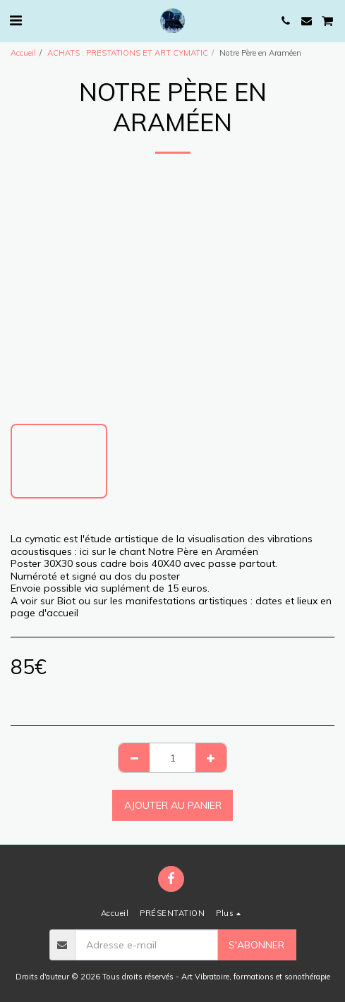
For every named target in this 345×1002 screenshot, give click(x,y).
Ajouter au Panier (173, 805)
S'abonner (256, 945)
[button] (16, 20)
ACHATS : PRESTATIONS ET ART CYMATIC (127, 53)
